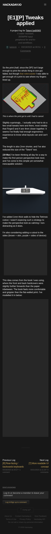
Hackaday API (39, 519)
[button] (45, 4)
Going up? (25, 509)
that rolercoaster (28, 74)
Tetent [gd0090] (33, 30)
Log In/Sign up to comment (16, 502)
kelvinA (11, 47)
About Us (8, 516)
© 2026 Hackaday (25, 527)
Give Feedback (40, 516)
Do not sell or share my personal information (25, 522)
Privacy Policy (25, 519)
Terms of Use (11, 519)
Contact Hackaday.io (23, 516)
